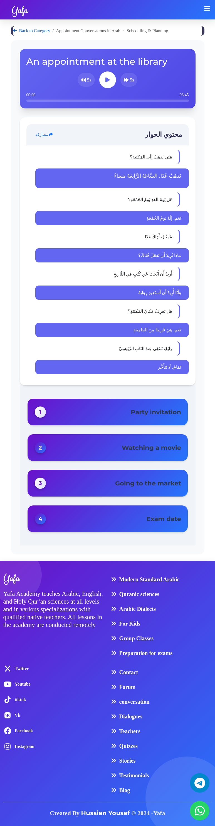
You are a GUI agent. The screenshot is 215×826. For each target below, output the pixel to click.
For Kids (129, 624)
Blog (124, 790)
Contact (128, 672)
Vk (17, 715)
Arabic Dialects (137, 609)
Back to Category (31, 30)
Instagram (24, 746)
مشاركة (44, 134)
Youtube (23, 684)
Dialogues (130, 716)
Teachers (129, 731)
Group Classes (136, 638)
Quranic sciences (139, 594)
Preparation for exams (145, 653)
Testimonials (134, 775)
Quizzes (128, 746)
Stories (127, 761)
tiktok (20, 699)
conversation (134, 702)
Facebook (24, 730)
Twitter (22, 668)
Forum (127, 687)
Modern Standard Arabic (149, 579)
